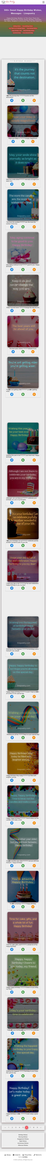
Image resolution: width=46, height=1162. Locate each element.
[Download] (23, 100)
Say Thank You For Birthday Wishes (17, 28)
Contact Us (16, 1155)
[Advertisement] (23, 48)
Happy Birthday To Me (17, 30)
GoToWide (24, 1157)
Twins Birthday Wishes (32, 28)
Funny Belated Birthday (28, 32)
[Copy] (11, 100)
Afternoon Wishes (23, 1145)
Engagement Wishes (23, 1139)
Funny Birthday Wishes (27, 26)
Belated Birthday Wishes (28, 30)
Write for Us (38, 1155)
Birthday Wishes (17, 26)
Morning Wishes (23, 1137)
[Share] (34, 100)
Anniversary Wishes (23, 1143)
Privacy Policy (27, 1155)
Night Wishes (23, 1141)
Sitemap (7, 1155)
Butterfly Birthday (17, 32)
